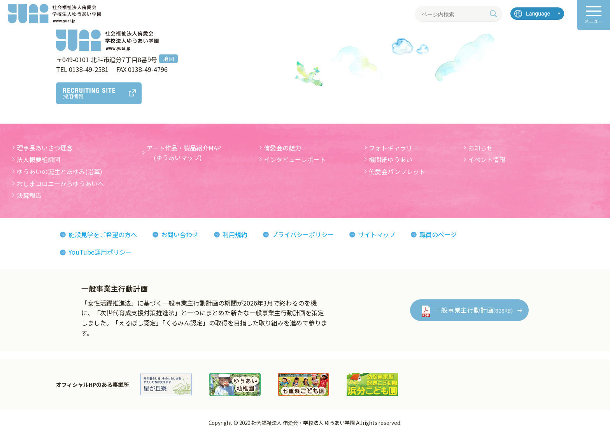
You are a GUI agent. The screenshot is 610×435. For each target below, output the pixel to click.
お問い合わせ (179, 234)
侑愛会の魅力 (282, 147)
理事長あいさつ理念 (45, 147)
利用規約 (235, 234)
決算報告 (29, 195)
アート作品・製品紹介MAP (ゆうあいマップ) (184, 152)
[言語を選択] (537, 13)
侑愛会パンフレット (397, 171)
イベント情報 (486, 159)
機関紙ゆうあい (390, 159)
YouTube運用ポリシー (100, 252)
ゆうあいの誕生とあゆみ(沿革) (59, 171)
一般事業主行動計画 (474, 309)
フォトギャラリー (394, 147)
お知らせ (480, 147)
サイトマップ (376, 234)
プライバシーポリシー (303, 234)
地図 (168, 59)
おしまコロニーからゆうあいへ (60, 183)
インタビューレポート (295, 159)
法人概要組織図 (38, 159)
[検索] (493, 13)
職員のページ (438, 234)
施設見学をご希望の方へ (102, 234)
